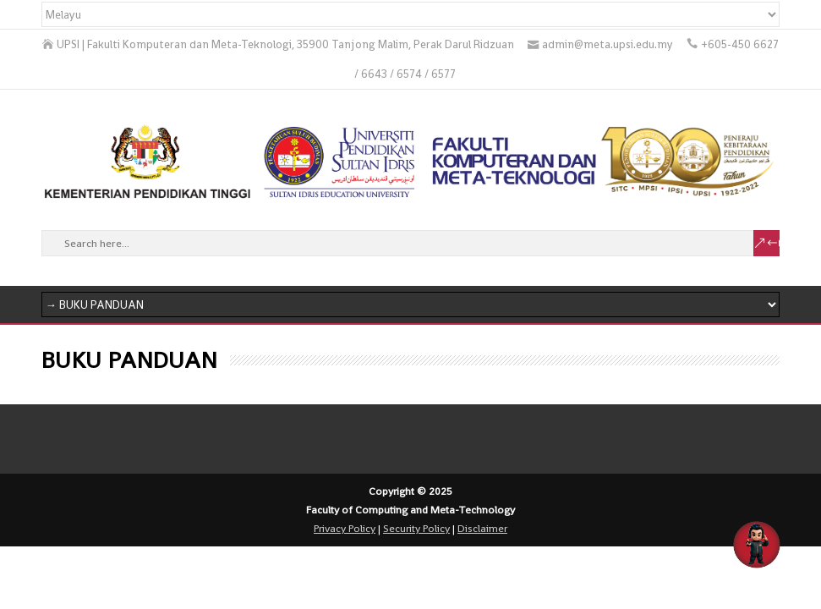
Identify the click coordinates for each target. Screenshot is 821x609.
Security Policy (416, 528)
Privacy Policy (344, 528)
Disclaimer (482, 528)
